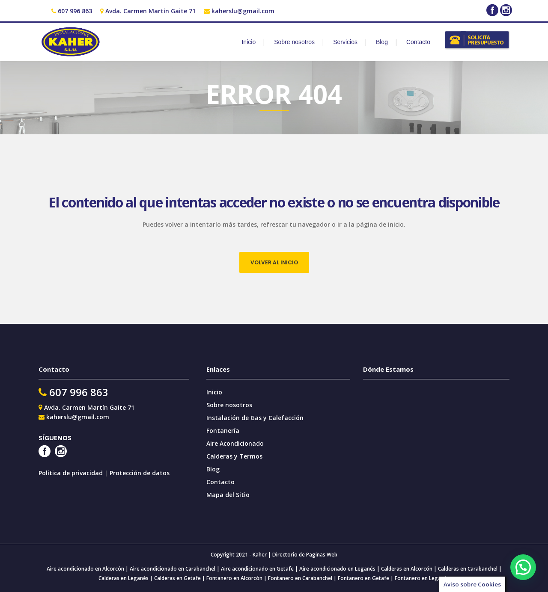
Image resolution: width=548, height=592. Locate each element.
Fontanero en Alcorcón (234, 578)
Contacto (220, 482)
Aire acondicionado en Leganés (337, 568)
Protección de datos (140, 473)
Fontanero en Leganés (422, 578)
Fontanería (222, 430)
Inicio (214, 392)
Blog (213, 469)
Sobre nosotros (229, 405)
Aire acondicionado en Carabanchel (172, 568)
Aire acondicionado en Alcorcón (85, 568)
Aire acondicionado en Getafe (257, 568)
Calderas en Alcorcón (406, 568)
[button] (523, 567)
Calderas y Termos (234, 456)
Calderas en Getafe (177, 578)
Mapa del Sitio (228, 495)
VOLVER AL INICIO (274, 262)
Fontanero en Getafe (363, 578)
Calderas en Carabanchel (467, 568)
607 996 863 (75, 11)
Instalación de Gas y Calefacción (255, 418)
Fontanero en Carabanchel (301, 578)
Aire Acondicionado (235, 443)
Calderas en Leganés (123, 578)
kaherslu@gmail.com (242, 11)
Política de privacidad (71, 473)
